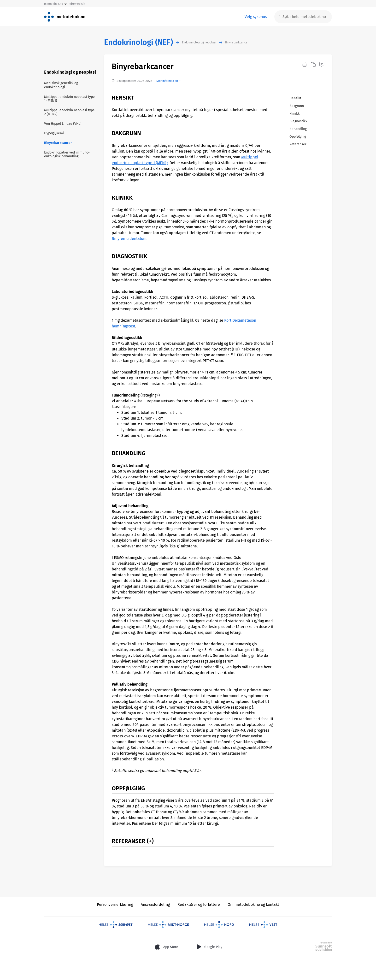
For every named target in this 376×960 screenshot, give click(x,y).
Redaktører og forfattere (198, 904)
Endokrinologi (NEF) (138, 42)
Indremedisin (76, 4)
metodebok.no (53, 4)
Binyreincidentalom (129, 238)
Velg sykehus (256, 16)
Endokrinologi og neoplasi (199, 42)
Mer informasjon (169, 81)
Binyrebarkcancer (237, 42)
